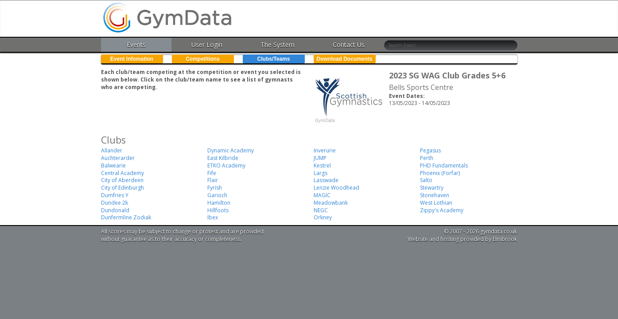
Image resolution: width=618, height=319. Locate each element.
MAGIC (322, 195)
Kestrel (322, 165)
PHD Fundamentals (444, 165)
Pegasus (430, 150)
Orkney (323, 217)
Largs (320, 173)
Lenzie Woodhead (336, 187)
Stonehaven (434, 195)
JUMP (320, 158)
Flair (212, 180)
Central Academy (122, 173)
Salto (426, 180)
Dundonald (115, 210)
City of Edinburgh (122, 187)
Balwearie (113, 165)
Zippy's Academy (441, 210)
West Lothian (436, 202)
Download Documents (344, 59)
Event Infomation (131, 59)
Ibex (212, 217)
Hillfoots (218, 210)
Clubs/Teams (273, 59)
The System (277, 44)
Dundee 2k (114, 202)
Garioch (217, 195)
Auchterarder (118, 158)
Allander (111, 150)
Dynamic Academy (230, 150)
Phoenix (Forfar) (440, 173)
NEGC (321, 210)
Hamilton (218, 202)
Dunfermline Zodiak (126, 217)
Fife (211, 173)
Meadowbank (331, 202)
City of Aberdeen (122, 180)
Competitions (203, 59)
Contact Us (349, 44)
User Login (206, 44)
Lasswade (326, 180)
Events (136, 44)
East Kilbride (222, 158)
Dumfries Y (114, 195)
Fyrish (214, 187)
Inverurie (325, 150)
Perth (426, 158)
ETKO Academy (226, 165)
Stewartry (431, 187)
